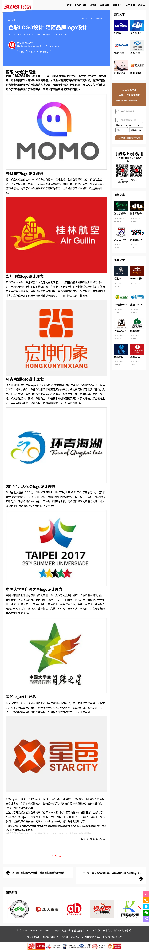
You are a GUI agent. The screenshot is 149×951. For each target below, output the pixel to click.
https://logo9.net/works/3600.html (72, 825)
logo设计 (20, 71)
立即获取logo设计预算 (129, 138)
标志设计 (16, 703)
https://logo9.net (50, 821)
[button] (140, 909)
